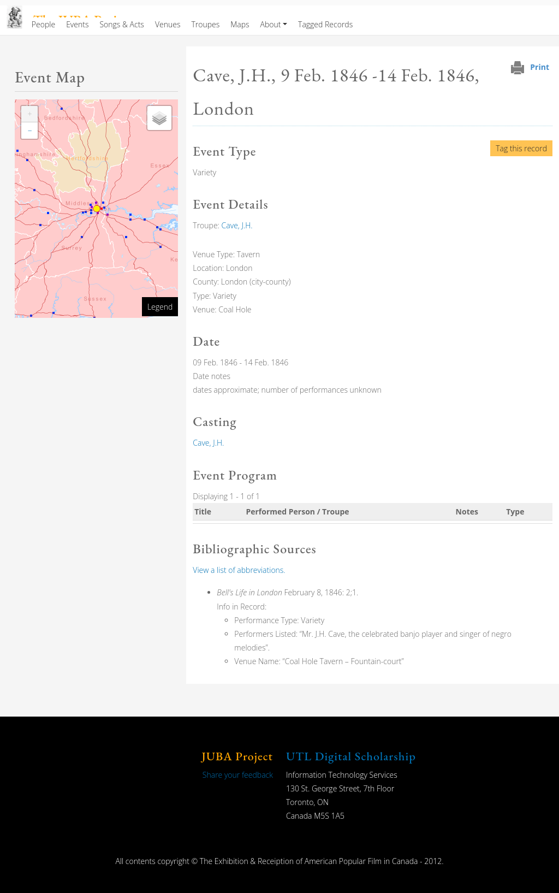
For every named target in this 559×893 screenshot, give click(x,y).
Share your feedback (238, 775)
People (43, 24)
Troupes (205, 24)
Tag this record (521, 148)
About (270, 24)
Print (539, 67)
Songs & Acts (121, 24)
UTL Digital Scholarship (351, 756)
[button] (29, 114)
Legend (160, 306)
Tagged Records (325, 24)
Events (77, 24)
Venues (168, 24)
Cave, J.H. (237, 225)
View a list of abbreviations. (239, 570)
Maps (239, 24)
